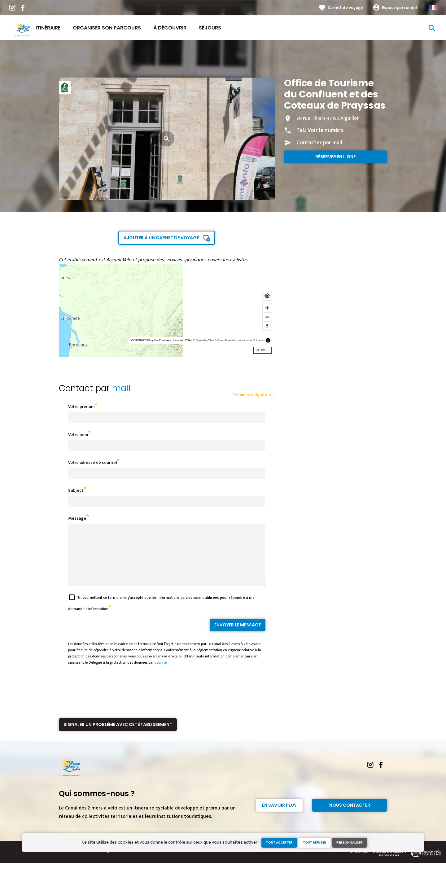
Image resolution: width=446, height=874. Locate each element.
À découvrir (169, 27)
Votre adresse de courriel (92, 462)
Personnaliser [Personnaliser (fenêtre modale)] (349, 842)
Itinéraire (48, 27)
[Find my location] (267, 295)
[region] (167, 310)
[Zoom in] (267, 307)
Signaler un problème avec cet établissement (117, 736)
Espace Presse (71, 861)
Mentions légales (101, 861)
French (433, 7)
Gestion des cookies (137, 861)
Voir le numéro (326, 130)
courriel (161, 673)
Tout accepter (279, 842)
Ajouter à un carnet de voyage (161, 238)
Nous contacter (349, 816)
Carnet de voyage (345, 7)
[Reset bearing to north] (267, 325)
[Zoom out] (267, 316)
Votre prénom (81, 406)
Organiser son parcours (107, 27)
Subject (75, 490)
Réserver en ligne (335, 157)
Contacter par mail (319, 142)
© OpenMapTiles (203, 340)
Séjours (210, 27)
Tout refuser (314, 842)
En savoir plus (279, 816)
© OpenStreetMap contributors (233, 340)
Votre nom (78, 434)
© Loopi (258, 340)
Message (77, 518)
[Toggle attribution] (268, 340)
